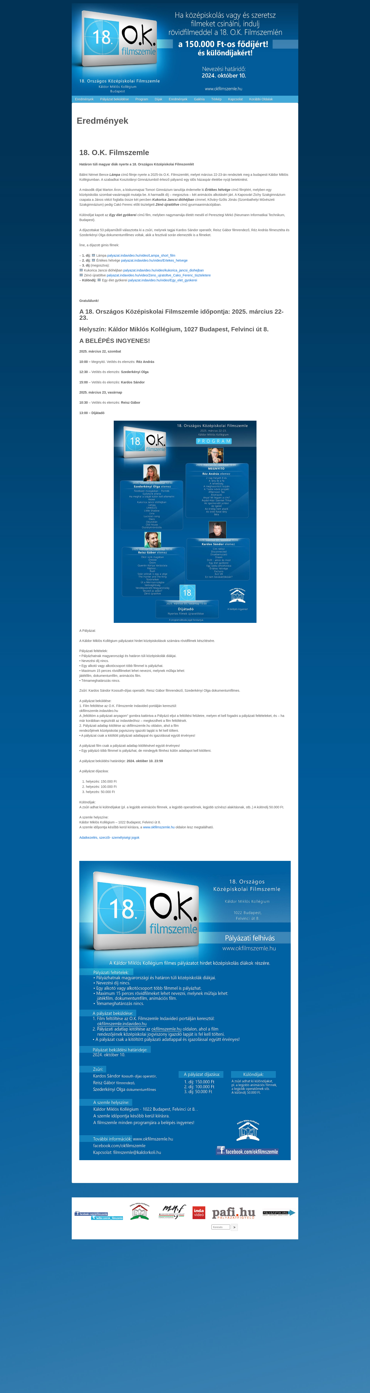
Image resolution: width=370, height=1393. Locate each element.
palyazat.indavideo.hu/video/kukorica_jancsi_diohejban (163, 270)
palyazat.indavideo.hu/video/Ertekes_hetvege (154, 260)
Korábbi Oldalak (261, 99)
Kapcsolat (235, 99)
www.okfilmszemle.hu (159, 827)
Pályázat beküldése (114, 99)
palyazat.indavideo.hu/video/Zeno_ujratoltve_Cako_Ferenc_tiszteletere (159, 275)
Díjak (158, 99)
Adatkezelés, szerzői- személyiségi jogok (109, 837)
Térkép (216, 99)
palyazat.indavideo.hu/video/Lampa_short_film (141, 255)
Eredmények (84, 99)
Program (141, 99)
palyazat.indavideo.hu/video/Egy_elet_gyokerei (162, 280)
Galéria (199, 99)
